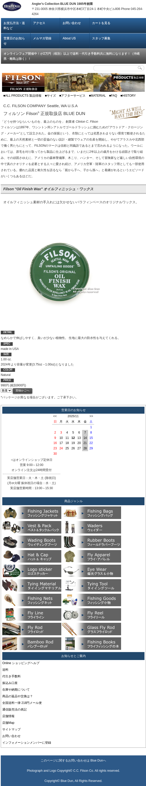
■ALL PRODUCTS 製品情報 (22, 95)
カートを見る (101, 23)
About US (69, 38)
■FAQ (113, 95)
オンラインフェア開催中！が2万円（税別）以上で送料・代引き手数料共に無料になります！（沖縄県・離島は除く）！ (72, 56)
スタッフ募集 (101, 38)
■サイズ (50, 95)
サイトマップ (11, 729)
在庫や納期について (16, 689)
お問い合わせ (72, 23)
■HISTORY (128, 95)
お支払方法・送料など (14, 25)
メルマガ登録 (42, 38)
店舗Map (8, 723)
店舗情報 (8, 716)
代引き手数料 (11, 676)
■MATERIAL (97, 95)
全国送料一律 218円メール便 (22, 703)
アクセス (39, 23)
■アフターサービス (72, 95)
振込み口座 (10, 683)
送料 (5, 669)
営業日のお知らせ (14, 40)
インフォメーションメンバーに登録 (26, 742)
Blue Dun (96, 760)
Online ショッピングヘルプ (20, 663)
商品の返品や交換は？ (17, 696)
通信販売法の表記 (14, 709)
